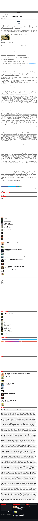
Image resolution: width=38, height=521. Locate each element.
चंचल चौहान (11, 434)
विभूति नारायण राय (19, 478)
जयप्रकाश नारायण (11, 435)
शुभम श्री (17, 484)
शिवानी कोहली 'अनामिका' (30, 483)
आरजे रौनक (34, 420)
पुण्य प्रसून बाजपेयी (3, 451)
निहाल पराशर (28, 446)
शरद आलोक (5, 482)
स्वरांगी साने (2, 498)
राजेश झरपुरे (2, 472)
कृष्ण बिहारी (27, 429)
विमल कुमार (23, 478)
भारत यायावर (29, 457)
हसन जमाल (14, 499)
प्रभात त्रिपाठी (34, 452)
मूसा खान (5, 466)
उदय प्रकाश (34, 423)
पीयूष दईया (28, 450)
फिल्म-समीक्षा (2, 282)
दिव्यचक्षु (27, 441)
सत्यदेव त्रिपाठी (31, 488)
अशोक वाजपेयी (7, 419)
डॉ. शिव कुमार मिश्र (3, 440)
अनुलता (23, 413)
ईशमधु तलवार (30, 423)
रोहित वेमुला (35, 473)
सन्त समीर (15, 489)
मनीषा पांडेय (12, 461)
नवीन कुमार (26, 445)
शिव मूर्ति (14, 483)
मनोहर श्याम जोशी (23, 461)
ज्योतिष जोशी (30, 436)
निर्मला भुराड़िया (21, 446)
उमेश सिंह (18, 424)
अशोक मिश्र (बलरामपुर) (3, 419)
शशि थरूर (25, 482)
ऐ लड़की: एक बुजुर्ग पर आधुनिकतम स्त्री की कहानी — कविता (10, 269)
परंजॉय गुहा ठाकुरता (3, 450)
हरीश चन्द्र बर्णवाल (2, 499)
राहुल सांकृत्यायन (33, 472)
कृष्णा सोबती (2, 430)
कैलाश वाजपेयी (30, 430)
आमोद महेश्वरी (18, 420)
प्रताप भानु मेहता (24, 451)
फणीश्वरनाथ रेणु (9, 456)
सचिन (11, 488)
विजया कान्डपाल (13, 477)
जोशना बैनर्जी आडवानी (13, 436)
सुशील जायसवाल (11, 495)
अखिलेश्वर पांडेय (23, 409)
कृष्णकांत (30, 429)
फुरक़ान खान (17, 456)
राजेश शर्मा (11, 472)
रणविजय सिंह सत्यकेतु (17, 468)
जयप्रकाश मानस (15, 435)
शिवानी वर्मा (35, 483)
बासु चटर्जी (35, 456)
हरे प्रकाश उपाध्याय (7, 499)
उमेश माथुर (24, 424)
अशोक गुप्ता (26, 418)
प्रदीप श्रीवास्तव (17, 452)
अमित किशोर (28, 414)
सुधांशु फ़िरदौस (2, 493)
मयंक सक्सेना (34, 461)
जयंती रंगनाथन (7, 435)
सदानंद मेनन (5, 489)
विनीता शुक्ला (27, 477)
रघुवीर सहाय (2, 468)
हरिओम (26, 498)
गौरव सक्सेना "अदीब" (3, 434)
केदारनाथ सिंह (15, 430)
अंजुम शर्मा (12, 409)
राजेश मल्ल (5, 472)
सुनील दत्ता (15, 493)
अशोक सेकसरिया (11, 419)
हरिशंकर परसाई (33, 498)
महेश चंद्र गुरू (31, 462)
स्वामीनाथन (20, 498)
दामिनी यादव (11, 441)
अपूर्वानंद (33, 413)
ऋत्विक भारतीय (20, 425)
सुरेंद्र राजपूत (12, 494)
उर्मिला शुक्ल (33, 424)
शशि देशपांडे (28, 482)
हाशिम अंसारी (20, 499)
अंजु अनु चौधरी (8, 409)
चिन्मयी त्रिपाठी (31, 434)
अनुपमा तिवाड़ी (13, 413)
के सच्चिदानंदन (9, 430)
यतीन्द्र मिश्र (35, 466)
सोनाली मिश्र (35, 495)
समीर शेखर (21, 489)
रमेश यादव (27, 468)
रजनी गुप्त (13, 468)
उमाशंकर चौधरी (10, 424)
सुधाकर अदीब (6, 493)
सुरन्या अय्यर (9, 494)
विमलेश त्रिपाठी (26, 478)
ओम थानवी (31, 425)
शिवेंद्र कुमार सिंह (2, 484)
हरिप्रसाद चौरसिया (29, 498)
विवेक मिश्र (30, 478)
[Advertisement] (19, 5)
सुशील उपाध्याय (2, 495)
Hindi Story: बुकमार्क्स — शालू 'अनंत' (8, 403)
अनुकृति (2, 413)
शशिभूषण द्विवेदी (31, 482)
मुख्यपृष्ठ (1, 14)
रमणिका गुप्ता (21, 468)
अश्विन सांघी (15, 419)
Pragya (3, 14)
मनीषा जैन (9, 461)
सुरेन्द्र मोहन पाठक (15, 494)
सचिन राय (17, 488)
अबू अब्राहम (2, 414)
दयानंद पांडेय (7, 441)
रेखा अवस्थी (16, 473)
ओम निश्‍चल (34, 425)
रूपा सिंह (13, 473)
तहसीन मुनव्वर (20, 440)
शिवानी (26, 483)
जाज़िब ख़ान (34, 435)
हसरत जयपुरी (17, 499)
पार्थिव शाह (16, 450)
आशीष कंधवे (5, 423)
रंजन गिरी (27, 467)
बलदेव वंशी (25, 456)
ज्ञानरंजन (20, 436)
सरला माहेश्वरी (30, 489)
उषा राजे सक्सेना (2, 425)
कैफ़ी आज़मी (22, 430)
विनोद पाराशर (5, 478)
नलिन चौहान (19, 445)
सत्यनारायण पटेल (34, 488)
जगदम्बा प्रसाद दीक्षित (3, 435)
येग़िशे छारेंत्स (21, 467)
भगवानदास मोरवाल (11, 457)
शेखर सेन (26, 484)
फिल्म (1, 281)
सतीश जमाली (24, 488)
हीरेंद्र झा (23, 499)
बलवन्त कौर (32, 456)
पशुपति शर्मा (10, 450)
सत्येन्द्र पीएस (2, 489)
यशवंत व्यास (5, 467)
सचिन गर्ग (14, 488)
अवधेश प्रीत (20, 418)
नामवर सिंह (32, 445)
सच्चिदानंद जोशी (20, 488)
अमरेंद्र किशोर (25, 414)
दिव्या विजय (33, 441)
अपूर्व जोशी (30, 413)
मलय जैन (2, 462)
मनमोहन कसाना (2, 461)
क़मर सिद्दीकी (2, 500)
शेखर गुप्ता (23, 484)
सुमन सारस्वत (5, 494)
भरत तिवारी (15, 457)
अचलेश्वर (30, 409)
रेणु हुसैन (21, 473)
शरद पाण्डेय (11, 482)
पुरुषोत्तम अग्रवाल (7, 451)
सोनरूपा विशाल (31, 495)
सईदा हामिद (6, 488)
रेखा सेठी (19, 473)
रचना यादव (8, 468)
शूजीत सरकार (20, 484)
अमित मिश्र (34, 414)
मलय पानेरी (5, 462)
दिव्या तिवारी (30, 441)
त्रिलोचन (4, 441)
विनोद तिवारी (2, 478)
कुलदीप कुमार (14, 429)
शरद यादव (14, 482)
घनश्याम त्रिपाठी (7, 434)
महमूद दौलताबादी (8, 462)
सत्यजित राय (27, 488)
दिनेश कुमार (14, 441)
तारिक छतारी (23, 440)
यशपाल (2, 467)
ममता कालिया (30, 461)
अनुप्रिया (16, 413)
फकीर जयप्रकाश (5, 456)
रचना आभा (5, 468)
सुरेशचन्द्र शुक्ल (25, 494)
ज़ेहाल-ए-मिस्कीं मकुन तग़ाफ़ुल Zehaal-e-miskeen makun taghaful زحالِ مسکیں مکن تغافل (14, 266)
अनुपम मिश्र (9, 413)
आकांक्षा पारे (30, 419)
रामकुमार (21, 472)
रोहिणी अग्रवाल (28, 473)
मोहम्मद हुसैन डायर (31, 466)
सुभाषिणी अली (30, 493)
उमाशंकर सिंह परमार (14, 424)
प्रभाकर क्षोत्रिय (27, 452)
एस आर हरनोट (27, 425)
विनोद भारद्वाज (9, 478)
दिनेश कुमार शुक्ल (17, 441)
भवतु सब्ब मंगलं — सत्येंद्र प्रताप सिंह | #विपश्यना (9, 383)
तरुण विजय (13, 440)
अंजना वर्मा (5, 409)
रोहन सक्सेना (24, 473)
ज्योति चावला (23, 436)
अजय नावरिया (33, 409)
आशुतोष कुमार (11, 423)
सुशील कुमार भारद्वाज (7, 495)
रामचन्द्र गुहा (24, 472)
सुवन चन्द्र (28, 494)
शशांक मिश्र (22, 482)
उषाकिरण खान (6, 425)
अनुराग (20, 413)
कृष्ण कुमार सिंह (23, 429)
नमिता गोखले (9, 445)
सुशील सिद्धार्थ (15, 495)
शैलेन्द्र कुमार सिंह (33, 484)
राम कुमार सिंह (18, 472)
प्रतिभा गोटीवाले (34, 451)
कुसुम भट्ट (18, 429)
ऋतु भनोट (17, 425)
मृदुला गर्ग (11, 466)
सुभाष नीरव (27, 493)
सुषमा (25, 495)
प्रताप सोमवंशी (28, 451)
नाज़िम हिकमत (29, 445)
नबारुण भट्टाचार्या (5, 445)
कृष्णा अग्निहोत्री (33, 429)
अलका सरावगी (2, 418)
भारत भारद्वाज (25, 457)
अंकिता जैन (2, 409)
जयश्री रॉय (25, 435)
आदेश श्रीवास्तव (11, 420)
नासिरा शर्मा (35, 445)
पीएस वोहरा (25, 450)
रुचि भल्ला (7, 473)
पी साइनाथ (19, 450)
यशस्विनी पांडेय (8, 467)
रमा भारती (24, 468)
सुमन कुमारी (34, 493)
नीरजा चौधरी (34, 446)
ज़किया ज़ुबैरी (31, 435)
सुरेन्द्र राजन (19, 494)
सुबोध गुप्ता (24, 493)
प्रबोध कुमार (24, 452)
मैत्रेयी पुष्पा (17, 466)
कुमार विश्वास (11, 429)
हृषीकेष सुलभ (26, 499)
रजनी (10, 468)
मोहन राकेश (28, 466)
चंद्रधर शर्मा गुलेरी (14, 434)
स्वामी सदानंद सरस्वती (16, 498)
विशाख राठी (33, 478)
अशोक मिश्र (33, 418)
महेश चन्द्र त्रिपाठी (34, 462)
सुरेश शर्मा (22, 494)
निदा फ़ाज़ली (6, 446)
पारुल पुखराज (13, 450)
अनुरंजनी (18, 413)
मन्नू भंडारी (27, 461)
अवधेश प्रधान (17, 418)
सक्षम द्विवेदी (9, 488)
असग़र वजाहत (23, 419)
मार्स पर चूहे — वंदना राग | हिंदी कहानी (6, 511)
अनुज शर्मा (6, 413)
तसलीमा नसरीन (16, 440)
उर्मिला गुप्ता (27, 424)
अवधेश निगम (13, 418)
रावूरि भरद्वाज (27, 472)
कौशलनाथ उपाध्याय (34, 430)
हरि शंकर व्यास (23, 498)
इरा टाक (20, 423)
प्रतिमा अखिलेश (6, 452)
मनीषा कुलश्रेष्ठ (6, 461)
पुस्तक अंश (2, 280)
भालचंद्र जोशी (32, 457)
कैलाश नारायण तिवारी (26, 430)
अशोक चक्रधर (30, 418)
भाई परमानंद (22, 457)
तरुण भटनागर (9, 440)
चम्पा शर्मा (25, 434)
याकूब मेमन (11, 467)
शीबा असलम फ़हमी (10, 484)
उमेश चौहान (21, 424)
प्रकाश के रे (16, 451)
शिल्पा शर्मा (8, 483)
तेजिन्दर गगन (34, 440)
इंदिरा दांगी (14, 423)
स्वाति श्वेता (12, 498)
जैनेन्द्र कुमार (9, 436)
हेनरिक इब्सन (30, 499)
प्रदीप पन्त (14, 452)
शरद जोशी (8, 482)
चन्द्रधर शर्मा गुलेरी (21, 434)
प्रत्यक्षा (12, 452)
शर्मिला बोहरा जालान (18, 482)
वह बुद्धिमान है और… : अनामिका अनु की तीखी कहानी (9, 393)
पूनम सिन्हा (14, 451)
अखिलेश (20, 409)
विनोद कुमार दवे (30, 477)
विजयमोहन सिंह (5, 477)
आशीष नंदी (8, 423)
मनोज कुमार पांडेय (19, 461)
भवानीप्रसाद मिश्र (18, 457)
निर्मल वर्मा (15, 446)
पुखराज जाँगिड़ (31, 450)
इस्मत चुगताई (23, 423)
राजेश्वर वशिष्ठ (14, 472)
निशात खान (25, 446)
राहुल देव (30, 472)
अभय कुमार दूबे (5, 414)
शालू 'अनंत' (2, 483)
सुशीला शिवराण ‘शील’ (19, 495)
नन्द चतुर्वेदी (2, 445)
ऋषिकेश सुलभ (23, 425)
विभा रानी (16, 478)
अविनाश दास (23, 418)
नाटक (1, 279)
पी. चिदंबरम (22, 450)
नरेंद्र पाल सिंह (13, 445)
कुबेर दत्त (2, 429)
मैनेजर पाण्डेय (21, 466)
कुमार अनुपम (5, 429)
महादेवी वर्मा (15, 462)
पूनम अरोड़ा (11, 451)
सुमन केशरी (2, 494)
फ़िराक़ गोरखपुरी (13, 456)
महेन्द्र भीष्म (28, 462)
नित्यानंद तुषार (2, 446)
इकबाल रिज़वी (17, 423)
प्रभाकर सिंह (31, 452)
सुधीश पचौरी (9, 493)
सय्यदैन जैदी (27, 489)
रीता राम (4, 473)
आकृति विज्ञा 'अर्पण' (33, 419)
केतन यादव (12, 430)
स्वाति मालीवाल (9, 498)
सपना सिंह (18, 489)
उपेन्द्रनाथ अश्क (6, 424)
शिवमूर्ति (20, 483)
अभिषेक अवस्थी (9, 414)
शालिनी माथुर (35, 482)
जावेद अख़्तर (2, 436)
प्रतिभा (31, 451)
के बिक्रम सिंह (5, 430)
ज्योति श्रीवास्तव (27, 436)
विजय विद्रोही (2, 477)
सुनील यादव (21, 493)
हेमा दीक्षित (33, 499)
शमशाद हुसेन (2, 482)
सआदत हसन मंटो (2, 488)
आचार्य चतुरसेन (2, 420)
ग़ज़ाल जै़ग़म (9, 500)
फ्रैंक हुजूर (20, 456)
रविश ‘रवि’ (30, 468)
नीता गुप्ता (31, 446)
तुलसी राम (26, 440)
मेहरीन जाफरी (14, 466)
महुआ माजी (22, 462)
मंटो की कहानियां (2, 283)
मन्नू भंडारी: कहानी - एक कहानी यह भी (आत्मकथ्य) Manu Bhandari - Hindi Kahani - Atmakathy (14, 256)
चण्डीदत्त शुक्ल (18, 434)
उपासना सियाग (2, 424)
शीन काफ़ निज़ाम (6, 484)
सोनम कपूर (28, 495)
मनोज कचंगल (16, 461)
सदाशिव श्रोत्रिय (12, 489)
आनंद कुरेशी (15, 420)
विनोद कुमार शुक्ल (34, 477)
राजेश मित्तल (8, 472)
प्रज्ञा (18, 451)
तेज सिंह (31, 440)
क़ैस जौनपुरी (5, 500)
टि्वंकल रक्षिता (34, 436)
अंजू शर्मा (14, 409)
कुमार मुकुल (8, 429)
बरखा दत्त (22, 456)
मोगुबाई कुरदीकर (24, 466)
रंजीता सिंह (30, 467)
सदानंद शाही (9, 489)
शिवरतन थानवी (23, 483)
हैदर (35, 499)
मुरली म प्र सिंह (2, 466)
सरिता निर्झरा (34, 489)
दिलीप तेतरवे (21, 441)
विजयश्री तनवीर (9, 477)
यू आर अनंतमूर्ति (14, 467)
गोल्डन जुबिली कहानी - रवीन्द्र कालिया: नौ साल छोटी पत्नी (9, 376)
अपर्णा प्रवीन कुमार (26, 413)
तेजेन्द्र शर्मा (2, 441)
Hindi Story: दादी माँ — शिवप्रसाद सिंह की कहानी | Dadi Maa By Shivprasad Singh (13, 259)
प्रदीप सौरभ (21, 452)
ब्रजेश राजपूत (7, 457)
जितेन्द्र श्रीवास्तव (5, 436)
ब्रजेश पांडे (4, 457)
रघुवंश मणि (33, 467)
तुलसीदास (29, 440)
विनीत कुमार (20, 477)
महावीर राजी (18, 462)
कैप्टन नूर (19, 430)
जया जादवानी (28, 435)
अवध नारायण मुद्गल (9, 418)
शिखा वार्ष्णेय (5, 483)
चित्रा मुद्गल (28, 434)
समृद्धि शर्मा (24, 489)
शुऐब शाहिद (14, 484)
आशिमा (2, 423)
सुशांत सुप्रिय (34, 494)
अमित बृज (31, 414)
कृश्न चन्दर (20, 429)
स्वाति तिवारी (5, 498)
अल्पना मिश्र (6, 418)
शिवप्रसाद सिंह (17, 483)
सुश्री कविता (23, 495)
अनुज (4, 413)
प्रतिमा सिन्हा (9, 452)
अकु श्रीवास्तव (17, 409)
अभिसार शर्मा (21, 414)
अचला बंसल (27, 409)
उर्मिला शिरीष (30, 424)
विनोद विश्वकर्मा (12, 478)
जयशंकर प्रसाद (21, 435)
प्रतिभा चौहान (2, 452)
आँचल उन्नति (26, 419)
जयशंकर (18, 435)
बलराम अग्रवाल (28, 456)
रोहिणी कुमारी (31, 473)
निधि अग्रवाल (9, 446)
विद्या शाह (17, 477)
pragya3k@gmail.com (32, 63)
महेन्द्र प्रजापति (25, 462)
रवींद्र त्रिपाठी (33, 468)
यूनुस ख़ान (18, 467)
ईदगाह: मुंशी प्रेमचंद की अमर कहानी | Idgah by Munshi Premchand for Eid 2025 (13, 249)
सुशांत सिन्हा (31, 494)
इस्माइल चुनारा (26, 423)
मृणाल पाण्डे (8, 466)
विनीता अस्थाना (23, 477)
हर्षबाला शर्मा (11, 499)
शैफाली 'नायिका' (29, 484)
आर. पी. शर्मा (24, 420)
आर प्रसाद (21, 420)
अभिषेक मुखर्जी (17, 414)
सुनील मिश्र (18, 493)
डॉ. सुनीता (6, 440)
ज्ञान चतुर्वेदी (17, 436)
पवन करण (7, 450)
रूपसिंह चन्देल (10, 473)
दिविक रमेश (24, 441)
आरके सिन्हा (31, 420)
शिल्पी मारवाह (11, 483)
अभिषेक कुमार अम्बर (13, 414)
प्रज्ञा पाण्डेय (21, 451)
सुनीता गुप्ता (12, 493)
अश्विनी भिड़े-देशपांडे (19, 419)
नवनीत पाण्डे (22, 445)
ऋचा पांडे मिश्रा (13, 425)
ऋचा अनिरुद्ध (10, 425)
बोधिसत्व (2, 457)
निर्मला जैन (18, 446)
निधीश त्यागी (12, 446)
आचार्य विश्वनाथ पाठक (7, 420)
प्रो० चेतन (2, 456)
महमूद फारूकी (12, 462)
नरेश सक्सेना (16, 445)
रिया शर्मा (2, 473)
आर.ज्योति (28, 420)
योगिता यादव (24, 467)
